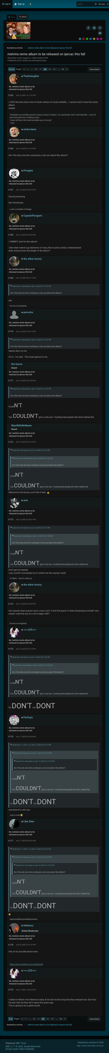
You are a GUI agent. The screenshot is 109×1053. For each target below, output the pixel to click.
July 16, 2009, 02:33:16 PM (26, 442)
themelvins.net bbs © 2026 (91, 1042)
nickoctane (29, 129)
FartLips (28, 717)
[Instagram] (100, 28)
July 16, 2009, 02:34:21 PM (26, 520)
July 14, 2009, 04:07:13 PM (26, 278)
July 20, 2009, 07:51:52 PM (26, 945)
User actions (94, 69)
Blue (90, 39)
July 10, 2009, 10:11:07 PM (26, 95)
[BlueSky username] (94, 28)
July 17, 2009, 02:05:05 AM (26, 841)
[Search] (96, 4)
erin (25, 500)
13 (50, 69)
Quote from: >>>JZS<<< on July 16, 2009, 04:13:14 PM (31, 745)
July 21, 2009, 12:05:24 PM (26, 990)
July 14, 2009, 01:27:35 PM (26, 149)
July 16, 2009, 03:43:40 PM (26, 604)
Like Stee (28, 821)
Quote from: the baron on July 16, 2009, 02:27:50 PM (31, 450)
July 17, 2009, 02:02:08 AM (26, 737)
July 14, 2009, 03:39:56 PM (26, 235)
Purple (97, 39)
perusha (28, 312)
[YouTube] (100, 33)
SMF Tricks (20, 1043)
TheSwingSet (31, 76)
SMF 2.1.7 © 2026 (14, 1046)
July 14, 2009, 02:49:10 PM (26, 190)
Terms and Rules (89, 1046)
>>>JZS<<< (29, 629)
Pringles (28, 170)
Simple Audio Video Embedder (19, 1049)
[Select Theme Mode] (30, 4)
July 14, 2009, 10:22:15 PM (26, 331)
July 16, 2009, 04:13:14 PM (26, 649)
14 (54, 69)
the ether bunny (32, 258)
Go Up (10, 1019)
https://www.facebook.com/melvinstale (26, 964)
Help (79, 1046)
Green (87, 39)
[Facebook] (88, 28)
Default (80, 39)
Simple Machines (32, 1046)
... (31, 69)
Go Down (12, 69)
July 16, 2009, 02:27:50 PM (26, 381)
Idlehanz (28, 925)
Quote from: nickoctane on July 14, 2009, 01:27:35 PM (31, 286)
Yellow (94, 39)
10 (36, 69)
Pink (101, 39)
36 (63, 69)
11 (40, 69)
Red (83, 39)
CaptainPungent (32, 215)
